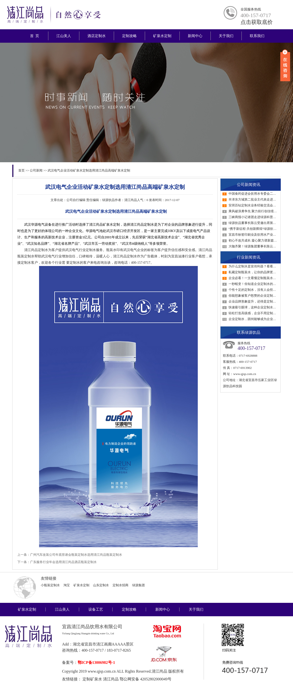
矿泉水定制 (162, 36)
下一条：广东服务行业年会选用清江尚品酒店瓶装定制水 (57, 562)
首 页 (34, 36)
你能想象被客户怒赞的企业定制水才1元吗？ (260, 295)
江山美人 (63, 36)
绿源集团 (138, 585)
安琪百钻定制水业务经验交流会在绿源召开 (259, 205)
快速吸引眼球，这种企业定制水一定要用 (257, 307)
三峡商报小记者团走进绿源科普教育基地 (257, 217)
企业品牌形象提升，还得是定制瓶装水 (256, 301)
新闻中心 (195, 36)
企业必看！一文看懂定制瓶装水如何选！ (257, 278)
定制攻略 (129, 36)
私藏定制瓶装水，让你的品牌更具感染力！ (259, 272)
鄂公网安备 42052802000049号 (145, 679)
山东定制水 (101, 585)
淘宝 (66, 585)
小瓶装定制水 (50, 585)
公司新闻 (36, 170)
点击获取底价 (257, 22)
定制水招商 (120, 585)
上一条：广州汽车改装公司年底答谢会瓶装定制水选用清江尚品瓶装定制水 (69, 554)
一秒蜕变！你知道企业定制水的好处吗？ (257, 284)
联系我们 (257, 36)
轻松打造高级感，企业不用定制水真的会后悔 (260, 313)
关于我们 (226, 36)
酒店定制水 (96, 36)
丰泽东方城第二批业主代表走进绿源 (254, 199)
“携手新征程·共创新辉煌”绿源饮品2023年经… (261, 229)
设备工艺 (95, 609)
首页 (21, 170)
